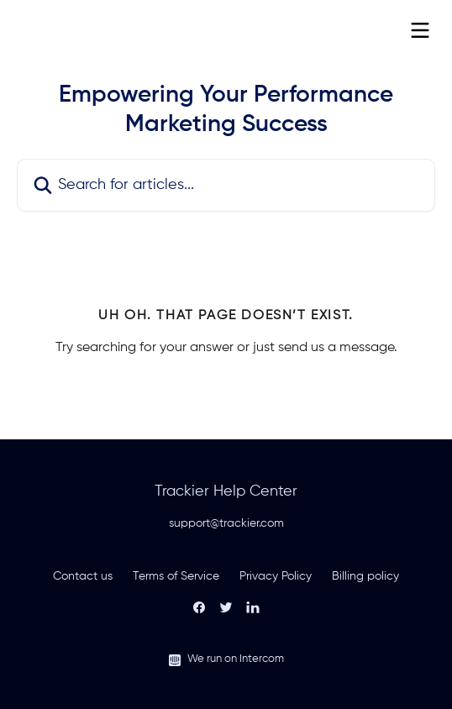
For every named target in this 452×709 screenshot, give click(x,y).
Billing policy (365, 576)
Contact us (83, 576)
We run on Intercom (235, 659)
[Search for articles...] (226, 185)
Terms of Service (176, 576)
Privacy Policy (275, 576)
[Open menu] (420, 30)
